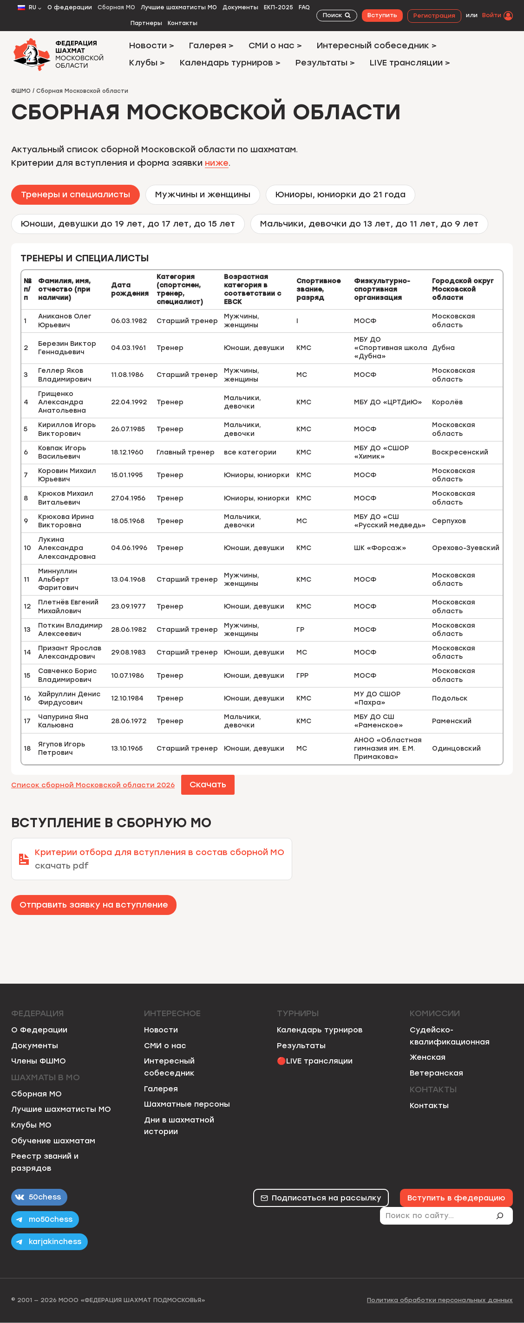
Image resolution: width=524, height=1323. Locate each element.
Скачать (208, 784)
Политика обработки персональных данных (440, 1300)
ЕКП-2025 (278, 7)
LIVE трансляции (319, 1061)
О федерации (69, 7)
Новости (161, 1029)
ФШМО (21, 91)
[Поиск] (503, 1216)
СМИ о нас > (275, 45)
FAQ (304, 7)
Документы (240, 7)
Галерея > (211, 45)
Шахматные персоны (187, 1104)
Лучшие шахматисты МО (179, 7)
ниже (217, 163)
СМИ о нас (165, 1045)
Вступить (382, 15)
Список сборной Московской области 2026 (93, 785)
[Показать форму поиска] (336, 15)
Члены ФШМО (38, 1061)
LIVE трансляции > (410, 63)
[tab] (75, 195)
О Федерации (39, 1029)
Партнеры (146, 23)
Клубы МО (31, 1125)
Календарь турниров (319, 1029)
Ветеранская (436, 1073)
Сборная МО (116, 7)
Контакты (182, 23)
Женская (427, 1057)
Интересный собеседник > (377, 45)
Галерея (161, 1088)
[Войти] (497, 15)
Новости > (151, 45)
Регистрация (434, 15)
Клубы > (147, 63)
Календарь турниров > (230, 63)
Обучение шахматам (53, 1140)
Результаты (301, 1045)
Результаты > (325, 63)
